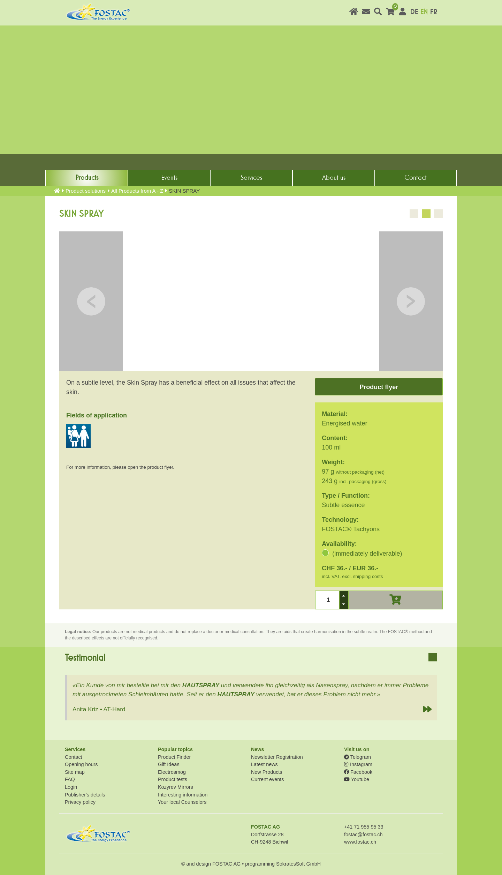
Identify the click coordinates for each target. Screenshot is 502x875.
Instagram (358, 764)
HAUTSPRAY (200, 685)
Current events (267, 779)
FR (433, 12)
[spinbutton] (327, 599)
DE (414, 12)
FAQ (70, 779)
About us (333, 177)
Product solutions (86, 191)
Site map (75, 772)
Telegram (357, 757)
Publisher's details (85, 795)
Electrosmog (172, 772)
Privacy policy (80, 802)
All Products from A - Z (137, 191)
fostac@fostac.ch (363, 834)
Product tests (172, 779)
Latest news (264, 764)
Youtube (356, 779)
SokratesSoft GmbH (298, 864)
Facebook (358, 772)
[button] (343, 595)
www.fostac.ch (360, 842)
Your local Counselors (182, 802)
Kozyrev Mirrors (175, 787)
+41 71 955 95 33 (363, 827)
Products (86, 177)
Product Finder (174, 757)
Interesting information (182, 795)
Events (169, 177)
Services (251, 177)
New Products (266, 772)
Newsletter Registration (277, 757)
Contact (415, 177)
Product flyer (378, 387)
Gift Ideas (169, 764)
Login (71, 787)
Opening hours (81, 764)
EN (424, 12)
